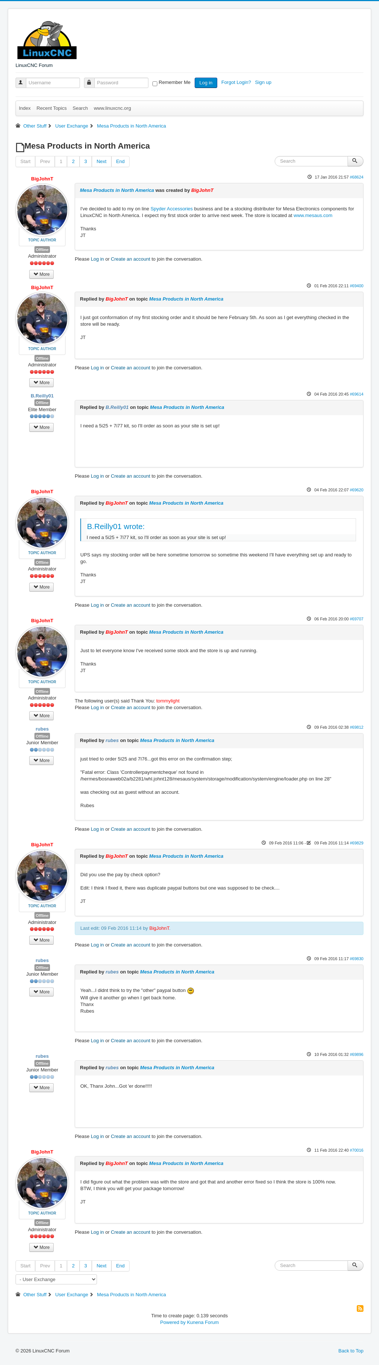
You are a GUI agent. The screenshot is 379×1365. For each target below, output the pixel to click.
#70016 (356, 1150)
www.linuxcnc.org (112, 108)
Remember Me (175, 82)
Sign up (264, 82)
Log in (205, 82)
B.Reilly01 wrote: (116, 526)
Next (102, 161)
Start (25, 161)
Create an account (130, 259)
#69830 (356, 958)
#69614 (356, 394)
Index (25, 108)
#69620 (356, 490)
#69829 (356, 843)
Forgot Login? (236, 82)
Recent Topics (52, 108)
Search (80, 108)
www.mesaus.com (313, 215)
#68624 (356, 177)
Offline (42, 249)
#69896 (356, 1054)
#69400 (356, 286)
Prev (45, 161)
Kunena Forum (203, 1322)
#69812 (356, 727)
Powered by (173, 1322)
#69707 (356, 619)
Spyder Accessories (172, 208)
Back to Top (350, 1351)
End (120, 161)
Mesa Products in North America (117, 190)
